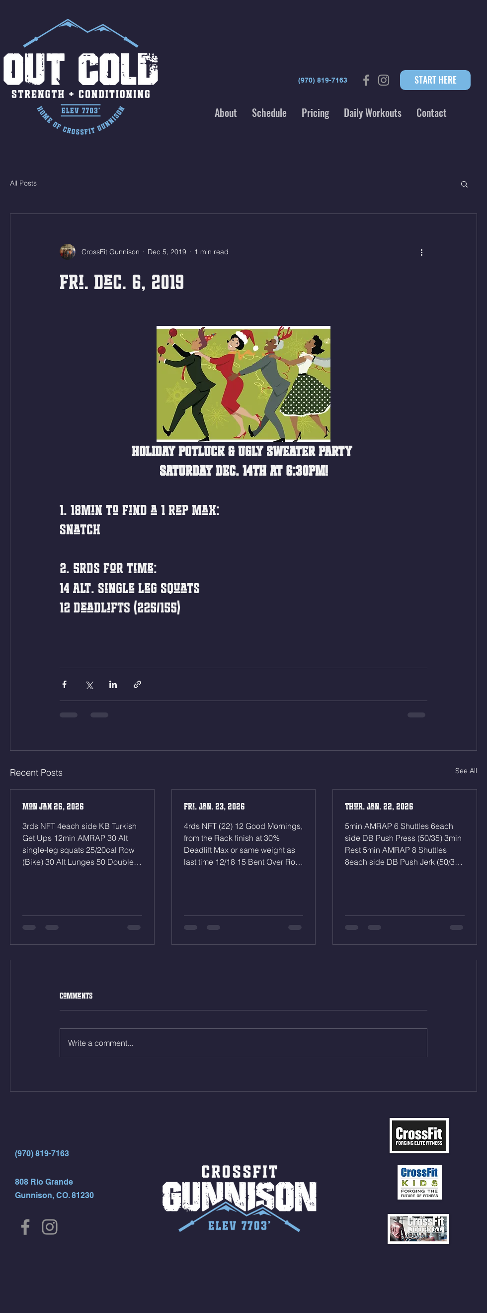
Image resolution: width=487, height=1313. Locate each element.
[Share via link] (137, 684)
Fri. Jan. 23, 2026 (214, 806)
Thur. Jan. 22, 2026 (379, 806)
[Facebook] (25, 1226)
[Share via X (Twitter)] (88, 684)
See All (466, 770)
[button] (225, 112)
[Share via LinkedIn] (113, 684)
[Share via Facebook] (64, 684)
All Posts (23, 183)
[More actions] (421, 252)
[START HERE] (435, 80)
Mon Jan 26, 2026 (53, 806)
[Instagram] (49, 1226)
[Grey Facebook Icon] (366, 80)
